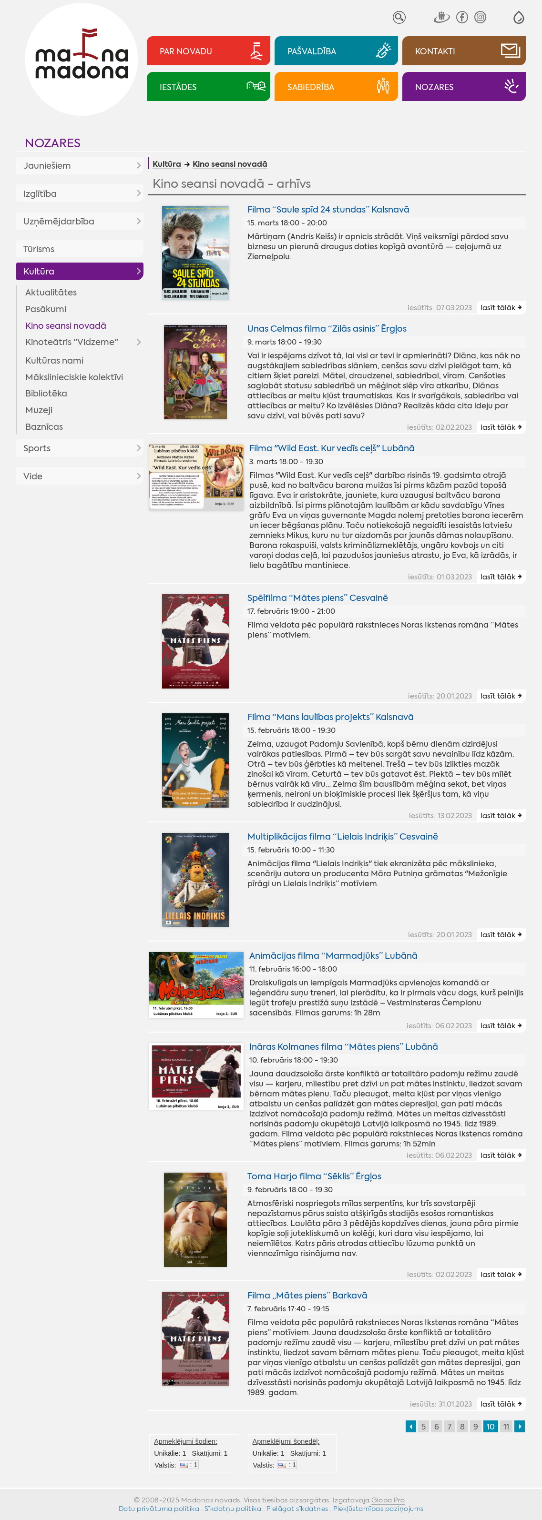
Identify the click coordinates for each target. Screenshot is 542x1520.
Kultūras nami (54, 360)
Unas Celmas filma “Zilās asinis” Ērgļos (327, 328)
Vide (32, 476)
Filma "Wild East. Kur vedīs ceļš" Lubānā (332, 448)
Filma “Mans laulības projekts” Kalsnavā (330, 717)
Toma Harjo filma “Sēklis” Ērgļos (314, 1176)
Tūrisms (38, 249)
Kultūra (38, 271)
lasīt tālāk (498, 308)
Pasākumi (45, 309)
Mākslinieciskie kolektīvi (74, 377)
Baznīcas (44, 427)
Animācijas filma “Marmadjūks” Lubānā (333, 956)
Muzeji (38, 410)
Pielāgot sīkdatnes (297, 1508)
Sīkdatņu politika (233, 1508)
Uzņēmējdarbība (58, 221)
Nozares (53, 143)
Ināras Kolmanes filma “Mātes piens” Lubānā (343, 1047)
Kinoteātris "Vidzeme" (71, 342)
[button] (519, 17)
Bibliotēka (46, 393)
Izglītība (40, 194)
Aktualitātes (51, 292)
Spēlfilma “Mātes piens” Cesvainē (317, 598)
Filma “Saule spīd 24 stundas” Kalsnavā (328, 209)
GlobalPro (388, 1500)
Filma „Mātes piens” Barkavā (307, 1295)
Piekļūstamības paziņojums (378, 1508)
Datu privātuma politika (159, 1508)
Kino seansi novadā (65, 326)
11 (506, 1427)
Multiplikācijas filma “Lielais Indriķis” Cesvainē (342, 836)
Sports (37, 448)
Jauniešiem (47, 166)
